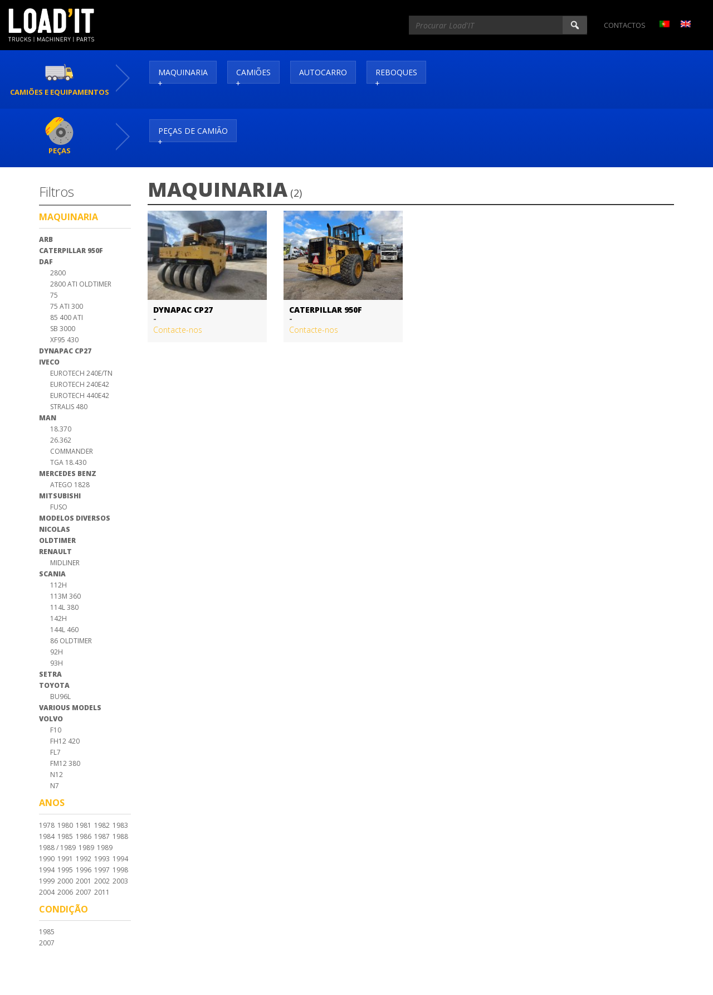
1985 (65, 836)
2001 (83, 881)
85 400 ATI (66, 317)
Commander (71, 451)
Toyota (54, 685)
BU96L (60, 696)
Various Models (70, 707)
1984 (47, 836)
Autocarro (323, 72)
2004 (47, 892)
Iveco (49, 362)
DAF (46, 261)
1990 (47, 858)
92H (56, 652)
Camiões (253, 72)
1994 (120, 858)
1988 (120, 836)
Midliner (65, 562)
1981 (83, 825)
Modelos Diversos (74, 518)
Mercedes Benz (67, 473)
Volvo (51, 719)
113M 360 (65, 596)
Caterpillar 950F (71, 250)
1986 (83, 836)
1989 (86, 847)
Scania (52, 574)
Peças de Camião (193, 130)
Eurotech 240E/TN (81, 373)
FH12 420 (65, 741)
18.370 (60, 429)
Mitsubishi (60, 496)
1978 (47, 825)
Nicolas (54, 529)
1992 (83, 858)
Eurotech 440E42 (79, 395)
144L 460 (64, 629)
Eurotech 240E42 (79, 384)
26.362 (60, 440)
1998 (120, 870)
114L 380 (64, 607)
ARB (46, 239)
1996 (83, 870)
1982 (102, 825)
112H (58, 585)
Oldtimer (57, 540)
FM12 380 (65, 763)
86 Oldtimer (71, 640)
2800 (58, 273)
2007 (83, 892)
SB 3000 (62, 328)
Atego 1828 (70, 484)
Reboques (396, 72)
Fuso (58, 507)
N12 (56, 774)
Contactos (625, 25)
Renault (55, 551)
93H (56, 663)
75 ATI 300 (66, 306)
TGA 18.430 (68, 462)
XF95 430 (64, 339)
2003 (120, 881)
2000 (65, 881)
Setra (50, 674)
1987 (102, 836)
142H (58, 618)
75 (54, 295)
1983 (120, 825)
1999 (47, 881)
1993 (102, 858)
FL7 (55, 752)
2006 (65, 892)
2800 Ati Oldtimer (80, 284)
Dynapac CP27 (65, 351)
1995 (65, 870)
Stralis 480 (68, 406)
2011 (102, 892)
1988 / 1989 (57, 847)
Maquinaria (183, 72)
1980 (65, 825)
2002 (102, 881)
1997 (102, 870)
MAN (47, 418)
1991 (65, 858)
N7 (54, 785)
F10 (55, 730)
